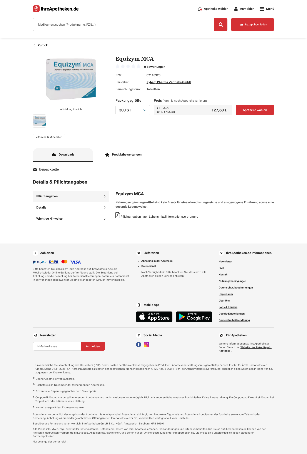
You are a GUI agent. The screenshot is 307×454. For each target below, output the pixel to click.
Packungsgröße (128, 100)
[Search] (220, 24)
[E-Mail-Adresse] (57, 346)
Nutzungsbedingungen (232, 281)
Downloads (63, 154)
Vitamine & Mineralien (49, 137)
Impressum (226, 294)
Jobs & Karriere (228, 307)
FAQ (221, 268)
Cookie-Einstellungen (232, 313)
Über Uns (224, 300)
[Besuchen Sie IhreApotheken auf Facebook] (138, 344)
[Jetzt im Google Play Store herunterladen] (194, 317)
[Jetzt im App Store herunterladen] (154, 317)
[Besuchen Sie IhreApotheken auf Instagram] (146, 344)
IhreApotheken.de (102, 268)
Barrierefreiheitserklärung (234, 320)
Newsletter (225, 261)
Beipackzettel (46, 169)
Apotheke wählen (255, 110)
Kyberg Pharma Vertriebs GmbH (169, 82)
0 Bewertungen (154, 66)
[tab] (71, 196)
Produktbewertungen (123, 154)
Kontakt (223, 274)
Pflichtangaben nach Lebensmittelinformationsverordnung (156, 216)
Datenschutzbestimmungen (236, 287)
